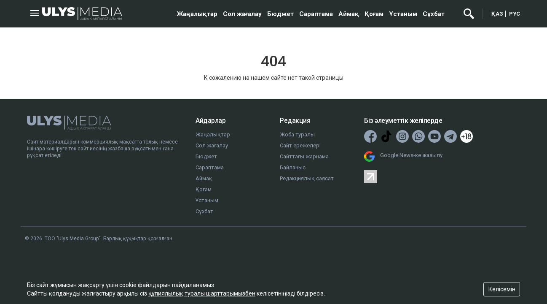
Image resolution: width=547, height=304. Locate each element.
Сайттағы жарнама (304, 156)
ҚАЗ (497, 14)
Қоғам (374, 14)
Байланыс (293, 167)
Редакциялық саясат (307, 178)
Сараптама (316, 14)
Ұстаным (403, 14)
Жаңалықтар (197, 14)
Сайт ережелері (300, 145)
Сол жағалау (242, 14)
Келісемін (501, 289)
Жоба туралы (297, 134)
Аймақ (348, 14)
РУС (514, 14)
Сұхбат (434, 14)
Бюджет (280, 14)
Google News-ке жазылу (411, 155)
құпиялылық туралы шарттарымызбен (201, 293)
